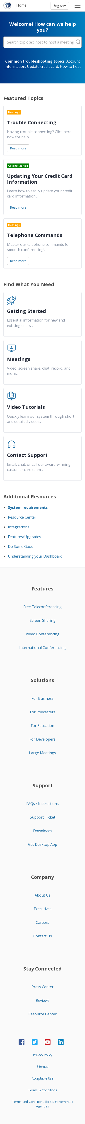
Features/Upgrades (24, 536)
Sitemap (43, 1066)
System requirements (28, 507)
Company (42, 877)
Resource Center (22, 517)
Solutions (42, 680)
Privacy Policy (42, 1055)
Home (21, 5)
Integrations (18, 526)
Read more (18, 148)
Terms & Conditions (42, 1090)
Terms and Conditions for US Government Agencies (42, 1104)
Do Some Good (20, 546)
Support (43, 785)
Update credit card (42, 66)
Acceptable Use (42, 1078)
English (59, 5)
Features (42, 588)
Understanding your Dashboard (35, 556)
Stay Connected (42, 969)
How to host (70, 66)
